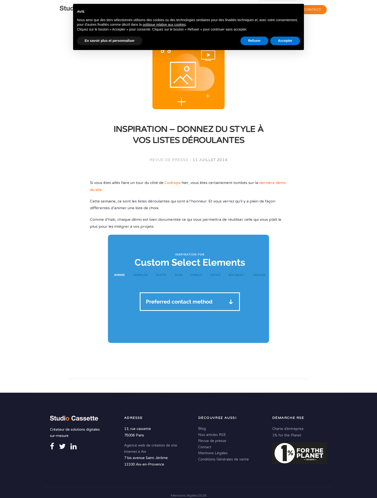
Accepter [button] (285, 485)
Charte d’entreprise (288, 428)
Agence (149, 10)
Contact (312, 10)
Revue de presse (169, 160)
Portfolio (279, 10)
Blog (202, 428)
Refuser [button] (254, 485)
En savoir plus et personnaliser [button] (110, 485)
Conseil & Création (186, 10)
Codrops (172, 183)
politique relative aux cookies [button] (164, 469)
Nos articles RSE (212, 434)
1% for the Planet (287, 435)
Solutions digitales (238, 10)
